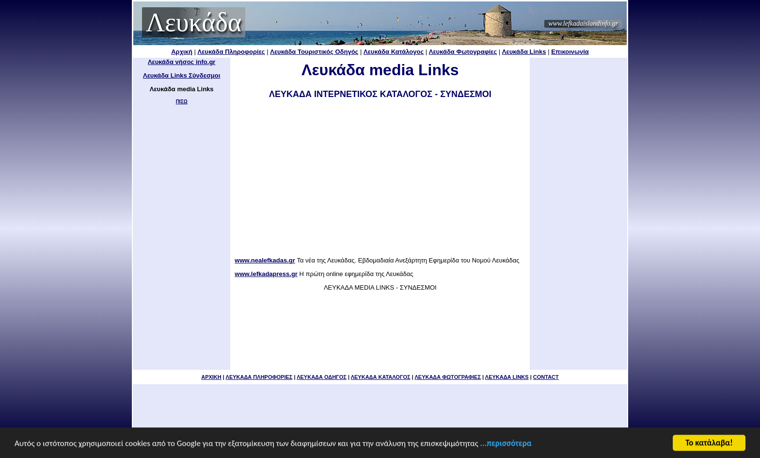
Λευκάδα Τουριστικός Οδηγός (314, 51)
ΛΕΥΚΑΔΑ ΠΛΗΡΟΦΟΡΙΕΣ (259, 377)
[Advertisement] (380, 178)
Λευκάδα (193, 22)
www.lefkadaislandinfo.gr (583, 23)
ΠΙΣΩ (182, 101)
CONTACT (546, 377)
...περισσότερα (506, 444)
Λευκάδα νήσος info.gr (182, 61)
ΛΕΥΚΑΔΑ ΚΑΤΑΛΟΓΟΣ (381, 377)
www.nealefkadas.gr (265, 260)
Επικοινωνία (570, 51)
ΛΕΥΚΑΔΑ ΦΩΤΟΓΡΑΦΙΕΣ (447, 377)
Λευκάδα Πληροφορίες (231, 51)
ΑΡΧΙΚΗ (211, 377)
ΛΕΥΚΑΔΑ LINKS (507, 377)
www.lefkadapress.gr (266, 274)
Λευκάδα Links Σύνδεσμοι (181, 75)
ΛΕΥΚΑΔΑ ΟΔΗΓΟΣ (322, 377)
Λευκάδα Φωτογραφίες (463, 51)
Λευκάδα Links (524, 51)
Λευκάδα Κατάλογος (394, 51)
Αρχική (181, 51)
